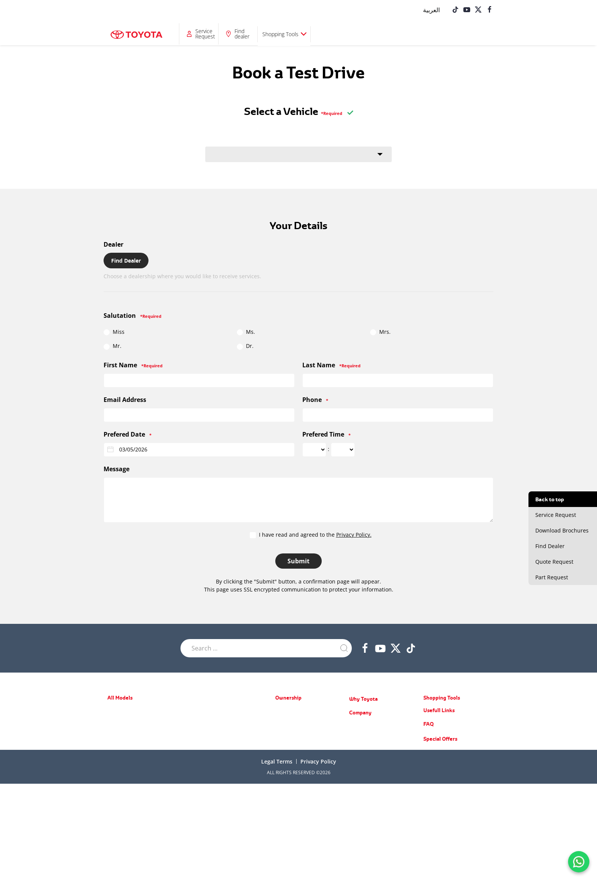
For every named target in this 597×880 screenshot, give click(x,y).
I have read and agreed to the (311, 534)
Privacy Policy (318, 857)
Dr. (245, 346)
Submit (298, 561)
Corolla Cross (121, 799)
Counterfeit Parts (367, 770)
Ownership (239, 33)
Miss (114, 331)
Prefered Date (128, 434)
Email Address (125, 399)
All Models (196, 33)
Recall (281, 744)
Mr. (112, 346)
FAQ (428, 820)
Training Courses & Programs (379, 747)
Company (331, 33)
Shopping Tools (459, 34)
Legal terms (276, 857)
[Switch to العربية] (431, 9)
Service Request (384, 33)
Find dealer (420, 33)
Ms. (246, 331)
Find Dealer (126, 260)
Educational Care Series (373, 759)
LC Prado (197, 733)
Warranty (284, 722)
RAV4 (193, 711)
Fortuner (197, 722)
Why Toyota (363, 698)
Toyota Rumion (122, 777)
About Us (358, 725)
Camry (114, 754)
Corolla (114, 743)
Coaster (196, 789)
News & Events (365, 736)
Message (116, 469)
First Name (133, 365)
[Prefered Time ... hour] (314, 450)
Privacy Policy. (354, 534)
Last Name (331, 365)
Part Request (288, 766)
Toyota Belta (120, 732)
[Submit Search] (344, 648)
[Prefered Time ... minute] (343, 450)
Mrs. (380, 331)
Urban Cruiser (122, 788)
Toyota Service (290, 755)
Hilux (193, 767)
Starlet (114, 721)
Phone (315, 399)
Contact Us (360, 792)
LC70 (193, 778)
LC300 (194, 744)
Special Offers (289, 711)
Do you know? (363, 781)
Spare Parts (287, 733)
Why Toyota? (288, 33)
